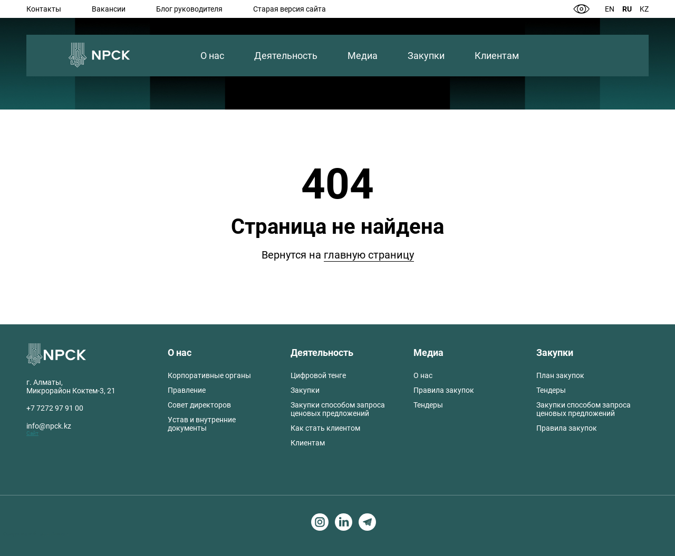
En (609, 9)
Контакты (43, 9)
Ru (627, 9)
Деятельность (285, 55)
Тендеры (428, 405)
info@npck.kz (48, 426)
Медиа (363, 55)
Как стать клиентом (325, 428)
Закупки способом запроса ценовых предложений (338, 409)
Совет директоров (199, 405)
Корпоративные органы (209, 375)
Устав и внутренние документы (202, 423)
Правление (187, 390)
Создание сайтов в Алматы (37, 534)
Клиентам (497, 55)
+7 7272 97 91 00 (54, 408)
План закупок (560, 375)
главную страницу (369, 255)
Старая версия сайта (289, 9)
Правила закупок (443, 390)
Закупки (426, 55)
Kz (644, 9)
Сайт (32, 433)
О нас (212, 55)
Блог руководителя (189, 9)
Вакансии (109, 9)
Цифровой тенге (318, 375)
